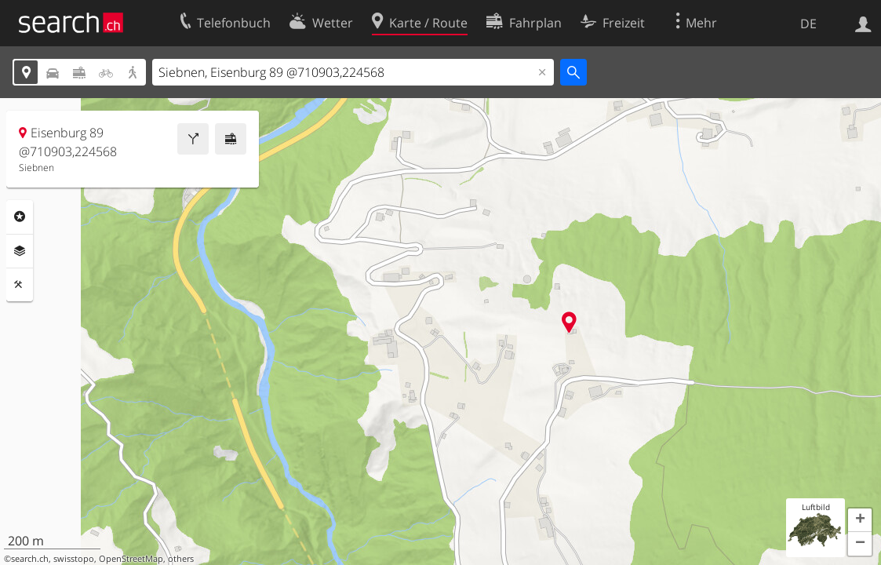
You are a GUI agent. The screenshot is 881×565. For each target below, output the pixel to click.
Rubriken (19, 216)
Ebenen (19, 251)
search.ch (30, 558)
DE (808, 23)
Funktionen (19, 284)
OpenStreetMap (131, 558)
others (181, 558)
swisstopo (73, 558)
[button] (860, 520)
